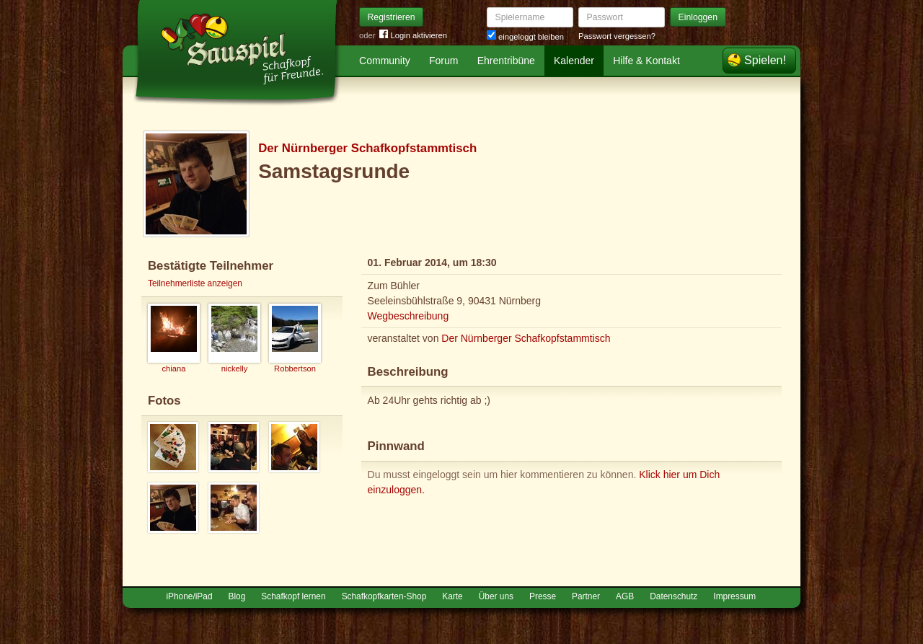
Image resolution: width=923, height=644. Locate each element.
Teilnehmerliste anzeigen (195, 283)
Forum (443, 60)
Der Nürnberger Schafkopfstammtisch (367, 148)
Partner (586, 596)
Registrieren (391, 17)
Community (384, 60)
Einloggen (698, 17)
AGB (625, 596)
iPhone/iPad (189, 596)
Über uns (496, 596)
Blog (237, 596)
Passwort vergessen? (616, 36)
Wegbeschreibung (408, 316)
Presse (542, 596)
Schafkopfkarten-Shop (384, 596)
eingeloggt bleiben (525, 36)
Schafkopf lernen (293, 596)
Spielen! (765, 60)
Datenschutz (673, 596)
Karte (452, 596)
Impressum (734, 596)
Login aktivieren (413, 36)
